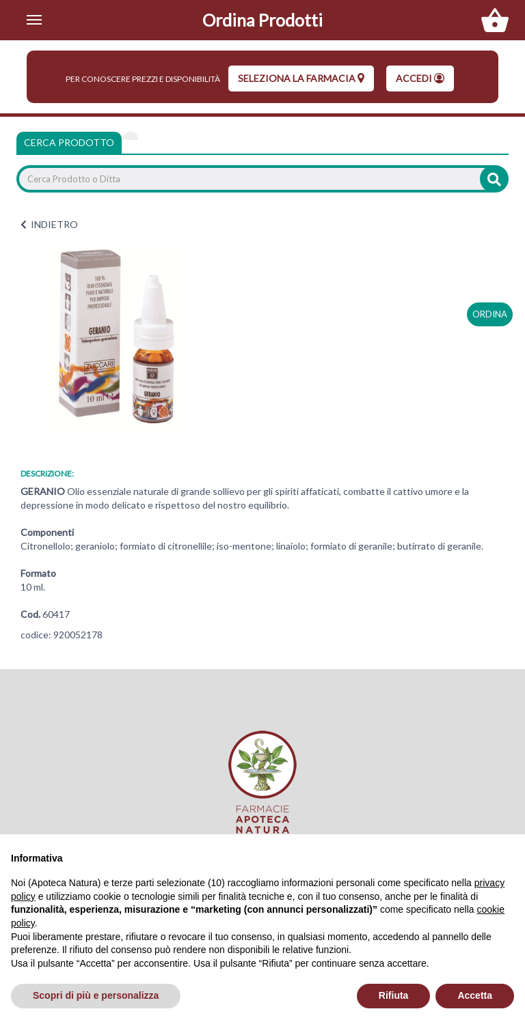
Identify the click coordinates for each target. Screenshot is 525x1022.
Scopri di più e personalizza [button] (96, 995)
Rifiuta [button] (394, 995)
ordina (489, 314)
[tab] (130, 136)
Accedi (420, 78)
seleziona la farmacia (301, 78)
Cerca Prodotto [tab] (69, 142)
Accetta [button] (474, 995)
